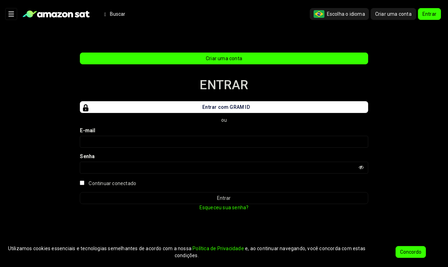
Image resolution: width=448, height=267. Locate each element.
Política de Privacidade (218, 248)
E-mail (87, 130)
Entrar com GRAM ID (165, 107)
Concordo (410, 252)
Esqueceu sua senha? (224, 207)
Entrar (429, 14)
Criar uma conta (393, 14)
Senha (87, 156)
